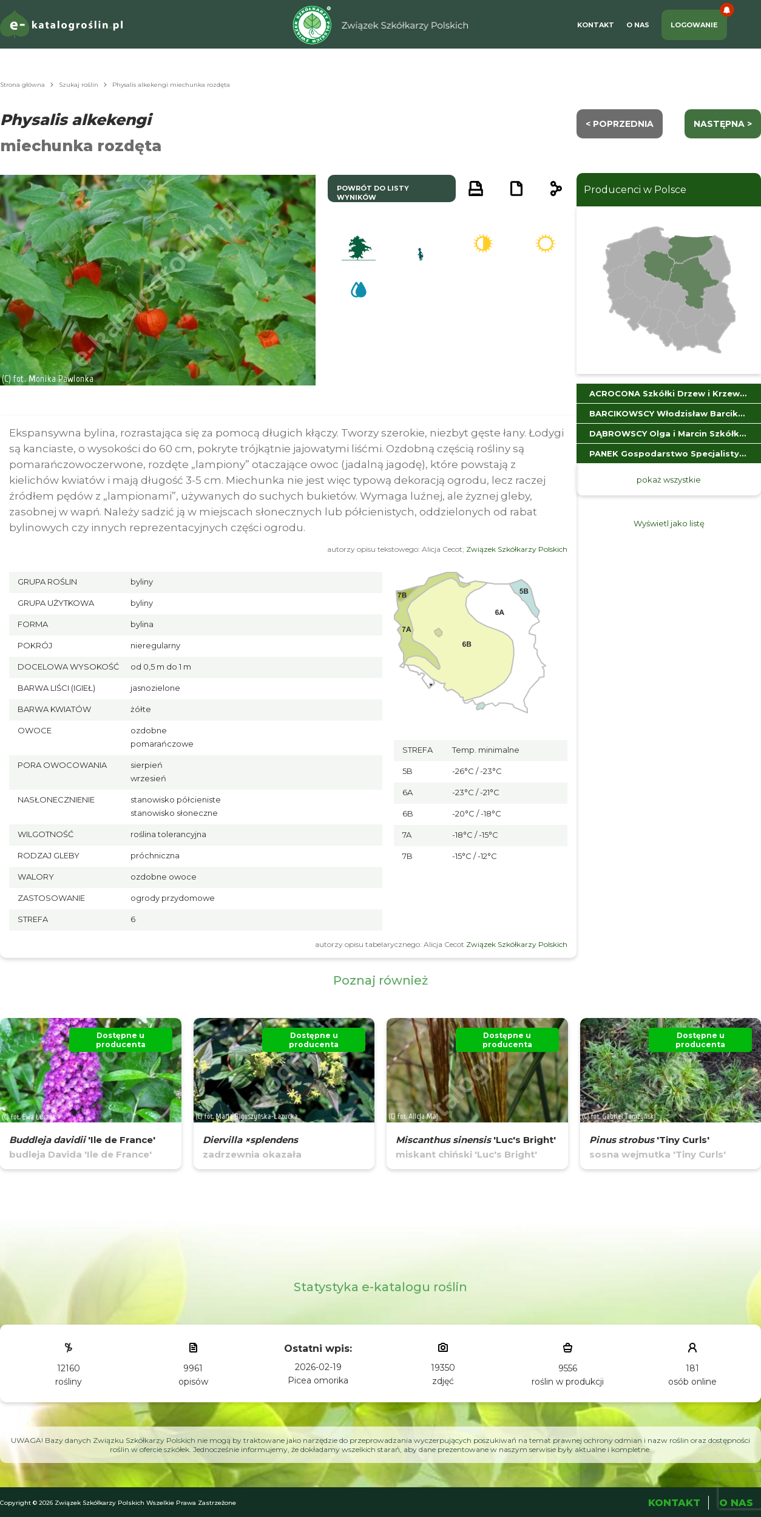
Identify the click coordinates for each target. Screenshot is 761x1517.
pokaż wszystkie (669, 479)
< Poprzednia (620, 123)
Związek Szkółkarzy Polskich (516, 549)
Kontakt (595, 25)
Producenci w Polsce (635, 189)
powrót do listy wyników (373, 193)
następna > (723, 123)
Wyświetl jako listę (669, 523)
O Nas (637, 25)
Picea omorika (318, 1380)
